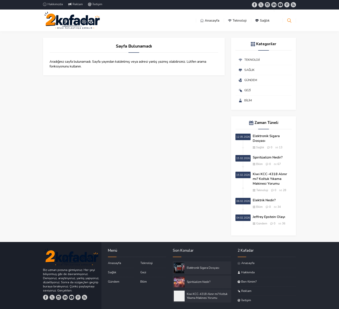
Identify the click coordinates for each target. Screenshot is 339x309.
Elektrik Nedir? (264, 200)
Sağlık (260, 147)
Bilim (259, 164)
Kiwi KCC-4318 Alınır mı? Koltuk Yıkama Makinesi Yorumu (270, 179)
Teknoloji (262, 190)
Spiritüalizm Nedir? (268, 157)
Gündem (261, 224)
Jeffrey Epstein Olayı (269, 217)
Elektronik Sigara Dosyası (266, 138)
